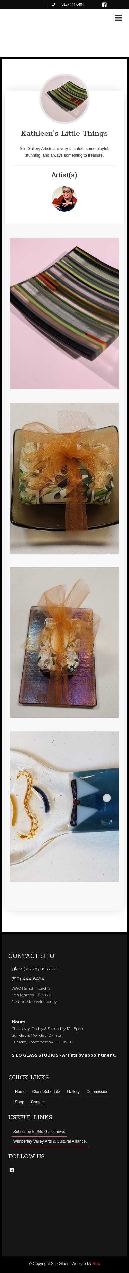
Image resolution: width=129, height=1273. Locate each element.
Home (20, 1091)
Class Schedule (46, 1091)
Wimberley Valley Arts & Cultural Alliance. (50, 1141)
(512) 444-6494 (28, 979)
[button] (118, 18)
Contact (38, 1102)
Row (96, 1263)
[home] (26, 17)
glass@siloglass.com (36, 968)
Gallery (73, 1091)
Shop (19, 1102)
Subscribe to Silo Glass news (39, 1131)
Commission (97, 1091)
